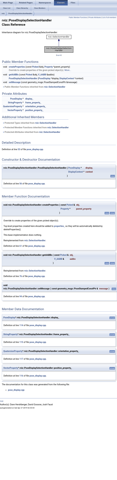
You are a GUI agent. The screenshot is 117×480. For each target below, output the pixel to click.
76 (20, 276)
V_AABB (42, 74)
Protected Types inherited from (29, 123)
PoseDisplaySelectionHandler (20, 13)
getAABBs (14, 74)
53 (19, 149)
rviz (3, 13)
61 (20, 246)
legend (59, 55)
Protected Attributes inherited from (31, 132)
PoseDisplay (45, 78)
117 (21, 359)
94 (20, 296)
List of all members (109, 17)
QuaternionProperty (12, 106)
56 (20, 183)
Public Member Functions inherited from (34, 87)
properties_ (59, 226)
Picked (35, 67)
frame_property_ (33, 102)
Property (48, 67)
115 (21, 342)
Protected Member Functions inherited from (36, 127)
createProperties (17, 67)
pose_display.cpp (35, 149)
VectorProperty (14, 110)
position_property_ (34, 110)
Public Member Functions (78, 17)
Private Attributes (95, 17)
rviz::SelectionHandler (54, 87)
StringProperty (15, 102)
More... (67, 70)
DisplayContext (66, 78)
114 (21, 325)
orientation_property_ (35, 106)
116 (21, 376)
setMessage (15, 82)
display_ (29, 99)
